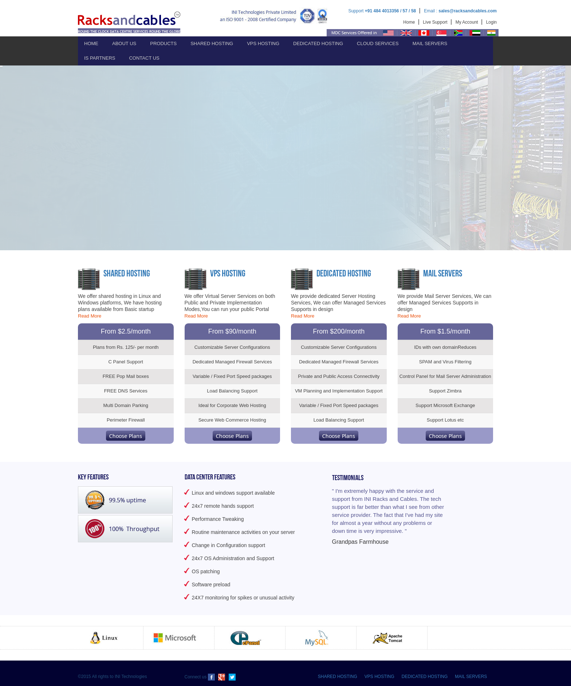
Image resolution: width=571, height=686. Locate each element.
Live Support (436, 22)
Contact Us (144, 58)
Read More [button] (89, 316)
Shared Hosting (211, 43)
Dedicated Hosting (318, 43)
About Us (124, 43)
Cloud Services (378, 43)
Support (382, 10)
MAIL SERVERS (471, 676)
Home (409, 22)
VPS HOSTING (379, 676)
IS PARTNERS (99, 58)
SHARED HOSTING (337, 676)
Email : (460, 10)
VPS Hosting (263, 43)
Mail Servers (430, 43)
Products (163, 43)
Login (491, 22)
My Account (467, 22)
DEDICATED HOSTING (425, 676)
